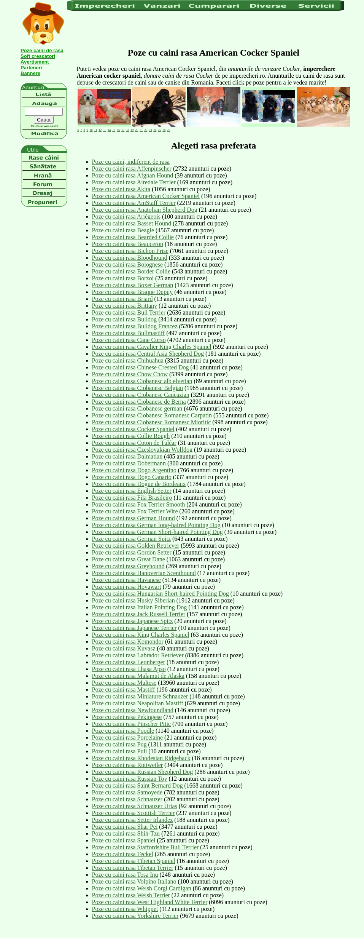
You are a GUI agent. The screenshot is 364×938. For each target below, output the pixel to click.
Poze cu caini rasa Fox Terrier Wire (135, 511)
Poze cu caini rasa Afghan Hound (132, 175)
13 (104, 130)
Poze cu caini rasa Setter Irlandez (132, 820)
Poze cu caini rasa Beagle (123, 230)
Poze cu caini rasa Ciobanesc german (137, 408)
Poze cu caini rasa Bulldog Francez (135, 326)
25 (159, 130)
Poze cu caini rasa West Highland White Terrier (150, 902)
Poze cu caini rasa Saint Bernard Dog (137, 785)
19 (132, 130)
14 (109, 130)
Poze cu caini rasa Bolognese (127, 264)
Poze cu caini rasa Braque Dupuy (132, 292)
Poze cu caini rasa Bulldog (124, 319)
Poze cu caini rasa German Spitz (131, 538)
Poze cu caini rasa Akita (121, 189)
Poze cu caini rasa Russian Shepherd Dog (142, 772)
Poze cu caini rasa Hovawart (126, 586)
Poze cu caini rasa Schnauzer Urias (134, 806)
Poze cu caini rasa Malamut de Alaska (138, 676)
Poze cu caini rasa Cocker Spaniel (133, 429)
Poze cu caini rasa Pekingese (127, 717)
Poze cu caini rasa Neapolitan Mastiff (137, 703)
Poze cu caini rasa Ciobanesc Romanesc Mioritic (151, 422)
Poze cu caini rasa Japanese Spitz (132, 621)
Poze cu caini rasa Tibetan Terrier (132, 867)
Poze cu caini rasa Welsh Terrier (131, 895)
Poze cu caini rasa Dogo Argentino (134, 470)
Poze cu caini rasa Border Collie (131, 271)
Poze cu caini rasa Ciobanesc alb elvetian (142, 381)
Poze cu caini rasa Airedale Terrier (134, 182)
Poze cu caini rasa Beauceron (127, 244)
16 (118, 130)
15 (113, 130)
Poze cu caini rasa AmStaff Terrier (134, 203)
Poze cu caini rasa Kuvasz (124, 648)
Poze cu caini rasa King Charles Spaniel (140, 634)
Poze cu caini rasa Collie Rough (131, 436)
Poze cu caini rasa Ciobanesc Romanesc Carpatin (152, 415)
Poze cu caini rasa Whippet (125, 909)
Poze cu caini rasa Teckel (122, 854)
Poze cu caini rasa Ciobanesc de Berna (139, 401)
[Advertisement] (205, 28)
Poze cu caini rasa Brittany (124, 305)
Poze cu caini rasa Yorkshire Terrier (135, 915)
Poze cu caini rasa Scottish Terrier (133, 813)
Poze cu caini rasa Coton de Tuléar (134, 442)
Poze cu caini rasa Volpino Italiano (134, 881)
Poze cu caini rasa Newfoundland (132, 710)
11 (95, 130)
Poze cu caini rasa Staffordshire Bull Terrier (145, 847)
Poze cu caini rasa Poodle (123, 730)
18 (127, 130)
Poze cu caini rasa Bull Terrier (129, 312)
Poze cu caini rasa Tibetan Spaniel (133, 861)
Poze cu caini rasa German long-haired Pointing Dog (156, 525)
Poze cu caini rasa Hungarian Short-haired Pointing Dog (160, 593)
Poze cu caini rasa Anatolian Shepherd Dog (144, 209)
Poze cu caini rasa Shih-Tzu (126, 833)
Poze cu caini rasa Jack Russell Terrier (139, 614)
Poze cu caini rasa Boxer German (132, 285)
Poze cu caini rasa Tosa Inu (125, 874)
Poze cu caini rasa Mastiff (123, 689)
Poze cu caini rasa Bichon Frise (130, 251)
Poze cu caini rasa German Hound (133, 518)
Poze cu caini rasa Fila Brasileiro (132, 497)
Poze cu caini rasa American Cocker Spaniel (146, 196)
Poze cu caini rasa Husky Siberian (133, 600)
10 (91, 130)
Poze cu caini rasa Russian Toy (129, 778)
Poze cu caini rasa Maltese (124, 682)
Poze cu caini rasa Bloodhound (129, 257)
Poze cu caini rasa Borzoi (123, 278)
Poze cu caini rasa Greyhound (128, 566)
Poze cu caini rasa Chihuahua (128, 360)
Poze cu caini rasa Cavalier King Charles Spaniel (151, 347)
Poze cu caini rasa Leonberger (128, 662)
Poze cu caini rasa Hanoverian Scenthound (144, 573)
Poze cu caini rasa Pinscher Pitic (131, 724)
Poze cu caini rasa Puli (119, 751)
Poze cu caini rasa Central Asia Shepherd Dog (148, 353)
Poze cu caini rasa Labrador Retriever (138, 655)
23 (150, 130)
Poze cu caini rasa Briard (122, 299)
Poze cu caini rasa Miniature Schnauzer (140, 696)
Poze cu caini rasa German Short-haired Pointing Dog (157, 532)
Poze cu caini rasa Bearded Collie (133, 237)
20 (136, 130)
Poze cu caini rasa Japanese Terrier (134, 628)
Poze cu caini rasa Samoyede (127, 792)
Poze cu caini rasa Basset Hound (131, 223)
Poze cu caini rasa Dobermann (129, 463)
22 (145, 130)
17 (122, 130)
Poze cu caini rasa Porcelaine (127, 737)
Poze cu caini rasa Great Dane (128, 559)
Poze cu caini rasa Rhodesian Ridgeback (141, 758)
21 (141, 130)
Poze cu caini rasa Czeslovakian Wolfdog (142, 449)
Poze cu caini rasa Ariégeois (126, 216)
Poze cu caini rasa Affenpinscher (132, 168)
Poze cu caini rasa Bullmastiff (128, 333)
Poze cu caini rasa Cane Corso (129, 340)
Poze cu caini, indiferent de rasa (131, 161)
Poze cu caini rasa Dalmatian (127, 456)
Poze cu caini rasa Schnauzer (127, 799)
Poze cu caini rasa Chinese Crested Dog (140, 367)
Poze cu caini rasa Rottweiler (127, 765)
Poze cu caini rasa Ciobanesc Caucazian (140, 394)
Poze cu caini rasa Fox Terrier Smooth (138, 504)
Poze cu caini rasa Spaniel (124, 840)
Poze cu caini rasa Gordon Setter (132, 552)
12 (100, 130)
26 (163, 130)
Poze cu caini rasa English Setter (132, 490)
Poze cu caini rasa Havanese (126, 580)
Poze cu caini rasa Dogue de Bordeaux (139, 484)
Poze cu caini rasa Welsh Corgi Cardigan (141, 888)
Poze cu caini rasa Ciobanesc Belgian (137, 388)
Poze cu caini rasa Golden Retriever (136, 545)
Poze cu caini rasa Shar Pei (125, 826)
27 (168, 130)
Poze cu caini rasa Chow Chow (130, 374)
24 (154, 130)
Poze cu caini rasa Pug (119, 744)
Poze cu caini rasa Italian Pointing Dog (139, 607)
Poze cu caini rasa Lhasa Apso (129, 669)
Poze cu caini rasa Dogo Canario (132, 477)
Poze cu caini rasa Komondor (128, 641)
